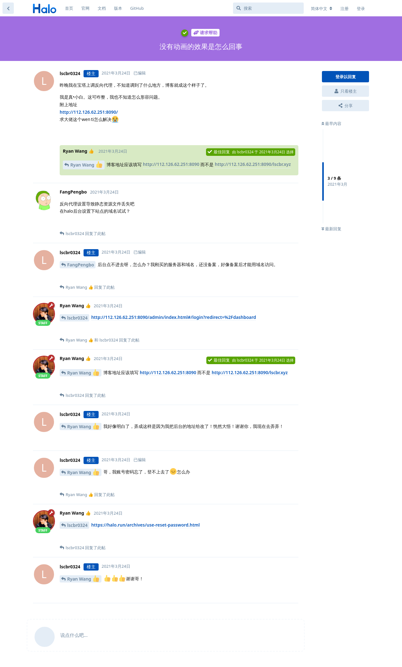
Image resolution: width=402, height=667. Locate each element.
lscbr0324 (77, 318)
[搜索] (268, 8)
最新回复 (331, 229)
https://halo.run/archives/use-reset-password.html (145, 525)
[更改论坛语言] (321, 8)
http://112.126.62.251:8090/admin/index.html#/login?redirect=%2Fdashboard (173, 317)
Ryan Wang (86, 164)
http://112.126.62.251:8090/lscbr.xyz (253, 164)
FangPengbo (80, 265)
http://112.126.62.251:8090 (171, 164)
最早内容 (331, 123)
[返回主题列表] (8, 8)
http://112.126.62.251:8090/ (89, 112)
